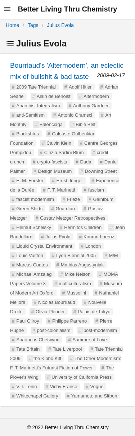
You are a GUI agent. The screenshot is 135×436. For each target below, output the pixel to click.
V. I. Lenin (26, 386)
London (93, 246)
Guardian (65, 208)
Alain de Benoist (54, 96)
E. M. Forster (29, 180)
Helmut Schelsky (33, 227)
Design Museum (55, 171)
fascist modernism (35, 199)
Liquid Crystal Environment (44, 246)
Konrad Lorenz (99, 236)
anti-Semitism (30, 115)
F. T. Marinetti (61, 190)
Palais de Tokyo (94, 311)
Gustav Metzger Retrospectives (72, 218)
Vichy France (63, 386)
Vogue (97, 386)
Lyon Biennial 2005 (76, 255)
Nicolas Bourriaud (56, 302)
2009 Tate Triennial (36, 87)
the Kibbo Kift (47, 358)
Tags (33, 25)
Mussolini (76, 293)
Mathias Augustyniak (82, 265)
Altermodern (96, 96)
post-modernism (100, 330)
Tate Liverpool (67, 349)
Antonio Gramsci (75, 115)
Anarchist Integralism (38, 105)
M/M (113, 255)
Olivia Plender (50, 311)
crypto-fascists (52, 162)
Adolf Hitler (80, 87)
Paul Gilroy (27, 321)
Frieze (73, 199)
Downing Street (101, 171)
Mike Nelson (78, 274)
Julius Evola (60, 25)
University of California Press (81, 377)
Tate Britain (28, 349)
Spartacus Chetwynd (37, 339)
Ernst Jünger (70, 180)
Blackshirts (27, 133)
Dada (85, 162)
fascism (96, 190)
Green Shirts (29, 208)
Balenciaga (51, 124)
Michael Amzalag (33, 274)
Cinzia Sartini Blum (64, 152)
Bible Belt (85, 124)
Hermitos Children (83, 227)
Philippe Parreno (69, 321)
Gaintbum (103, 199)
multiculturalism (75, 283)
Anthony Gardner (91, 105)
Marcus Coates (32, 265)
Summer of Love (89, 339)
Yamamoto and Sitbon (94, 396)
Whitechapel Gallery (37, 396)
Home (12, 25)
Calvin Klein (58, 143)
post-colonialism (54, 330)
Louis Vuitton (29, 255)
